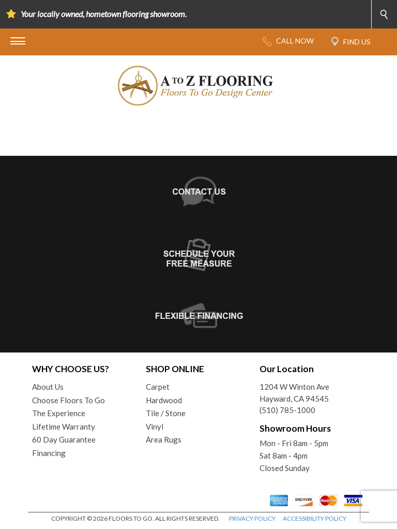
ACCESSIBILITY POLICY (314, 518)
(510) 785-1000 (287, 410)
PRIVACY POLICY (252, 518)
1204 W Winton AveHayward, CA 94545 (294, 392)
